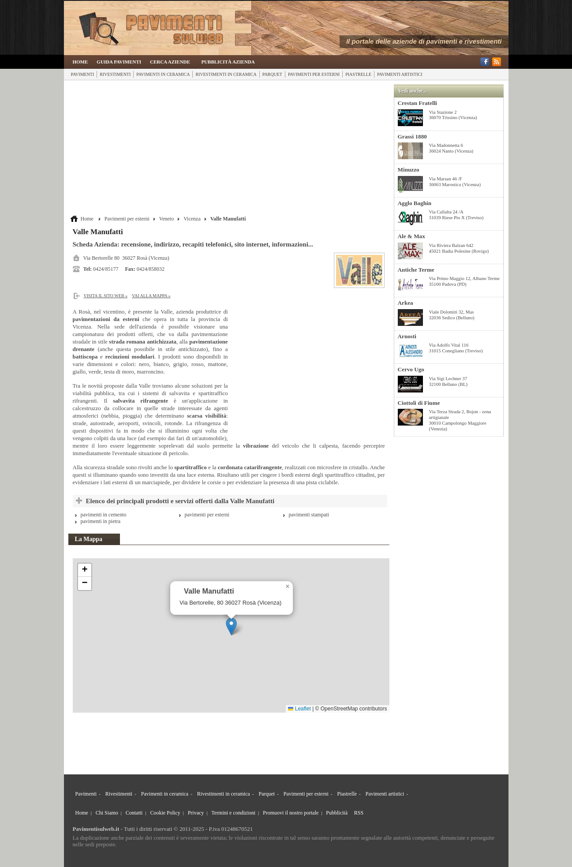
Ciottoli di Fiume (419, 403)
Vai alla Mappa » (151, 295)
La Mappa (89, 539)
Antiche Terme (416, 269)
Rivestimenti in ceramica (225, 74)
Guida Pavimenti (119, 61)
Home (80, 61)
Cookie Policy (165, 813)
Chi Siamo (107, 813)
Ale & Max (411, 236)
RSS (358, 813)
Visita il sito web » (106, 295)
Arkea (405, 302)
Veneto (166, 219)
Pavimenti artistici (399, 74)
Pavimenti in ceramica (163, 74)
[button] (231, 626)
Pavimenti (82, 74)
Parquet (272, 74)
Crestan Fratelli (417, 103)
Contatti (134, 813)
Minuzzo (408, 169)
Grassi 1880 (412, 136)
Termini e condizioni (233, 813)
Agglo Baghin (415, 203)
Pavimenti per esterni (314, 74)
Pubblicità (337, 813)
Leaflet (299, 709)
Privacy (196, 813)
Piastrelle (358, 74)
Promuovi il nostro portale (290, 813)
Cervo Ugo (411, 369)
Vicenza (192, 219)
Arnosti (407, 336)
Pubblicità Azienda (227, 61)
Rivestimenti (115, 74)
